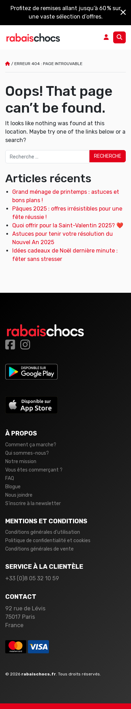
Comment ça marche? (30, 445)
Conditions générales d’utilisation (42, 532)
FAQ (9, 478)
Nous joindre (18, 495)
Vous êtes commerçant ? (34, 470)
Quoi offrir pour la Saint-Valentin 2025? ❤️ (67, 225)
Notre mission (20, 462)
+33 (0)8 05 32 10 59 (32, 578)
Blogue (13, 487)
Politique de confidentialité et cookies (47, 541)
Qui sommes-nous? (27, 453)
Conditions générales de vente (39, 549)
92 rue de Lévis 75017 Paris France (25, 617)
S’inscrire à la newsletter (33, 503)
